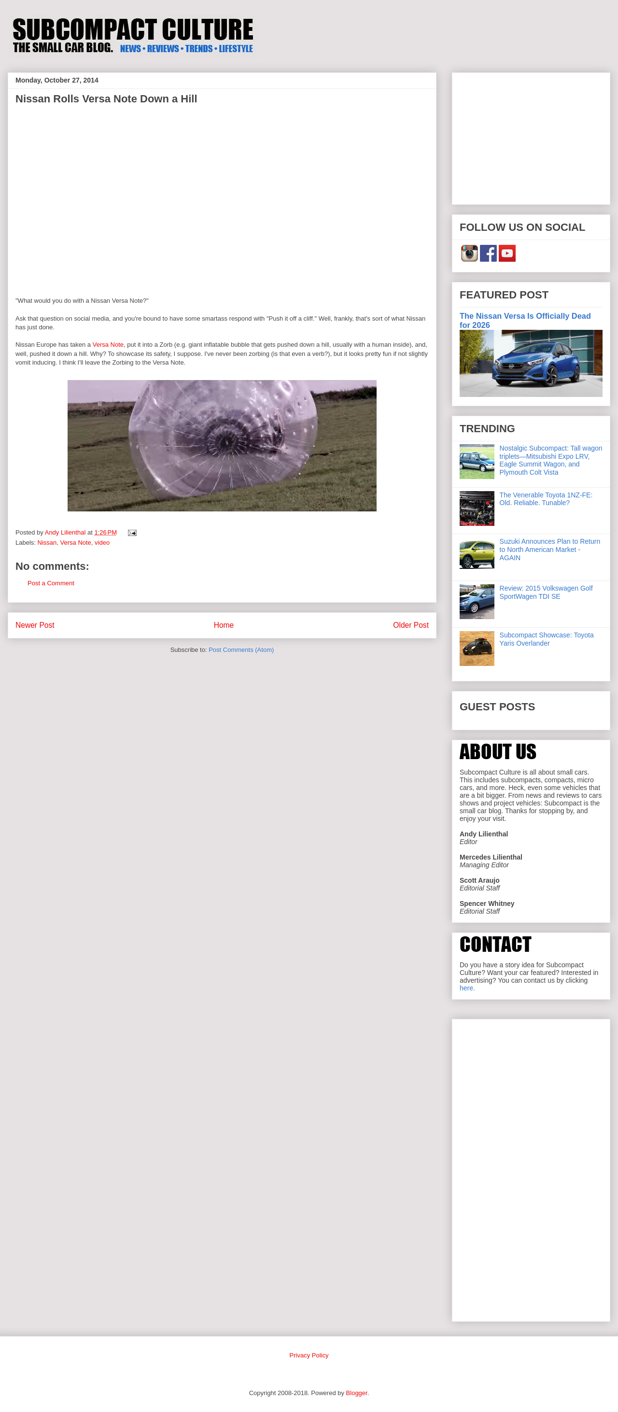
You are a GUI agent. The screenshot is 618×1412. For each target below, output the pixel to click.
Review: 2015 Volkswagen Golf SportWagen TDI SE (546, 592)
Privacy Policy (309, 1355)
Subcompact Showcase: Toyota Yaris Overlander (547, 639)
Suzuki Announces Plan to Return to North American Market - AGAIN (550, 549)
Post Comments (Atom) (241, 649)
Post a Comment (51, 583)
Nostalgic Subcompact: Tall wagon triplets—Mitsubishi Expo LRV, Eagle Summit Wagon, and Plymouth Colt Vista (551, 460)
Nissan (47, 542)
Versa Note (108, 344)
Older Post (411, 625)
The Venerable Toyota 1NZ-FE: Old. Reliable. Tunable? (546, 499)
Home (224, 625)
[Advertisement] (531, 136)
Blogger (356, 1393)
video (102, 542)
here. (467, 988)
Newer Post (35, 625)
